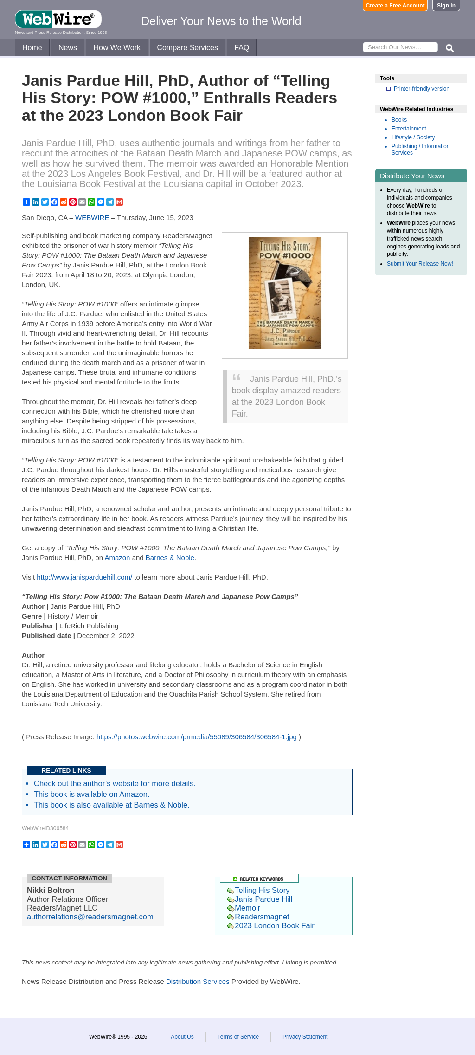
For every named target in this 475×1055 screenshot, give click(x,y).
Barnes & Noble (170, 557)
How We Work (117, 48)
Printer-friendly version (421, 88)
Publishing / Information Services (420, 149)
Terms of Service (238, 1037)
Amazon (117, 557)
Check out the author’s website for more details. (115, 783)
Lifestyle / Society (413, 137)
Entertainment (409, 128)
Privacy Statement (304, 1037)
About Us (182, 1037)
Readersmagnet (258, 916)
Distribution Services (198, 981)
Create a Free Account (395, 5)
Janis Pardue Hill (259, 899)
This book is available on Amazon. (91, 794)
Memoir (243, 908)
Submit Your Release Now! (420, 263)
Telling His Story (258, 890)
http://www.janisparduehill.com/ (84, 577)
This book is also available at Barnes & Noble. (112, 805)
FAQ (241, 48)
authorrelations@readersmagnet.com (90, 916)
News (67, 48)
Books (399, 120)
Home (32, 48)
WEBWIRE (92, 217)
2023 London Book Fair (271, 925)
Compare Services (187, 48)
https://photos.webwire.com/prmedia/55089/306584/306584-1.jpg (196, 737)
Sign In (446, 5)
